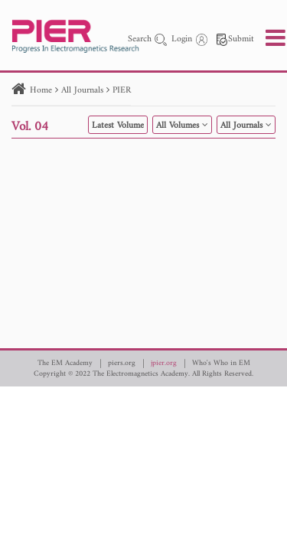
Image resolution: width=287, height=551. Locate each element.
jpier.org (164, 363)
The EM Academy (65, 363)
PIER (122, 91)
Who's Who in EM (221, 363)
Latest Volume (118, 126)
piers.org (121, 363)
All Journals (82, 91)
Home (41, 91)
